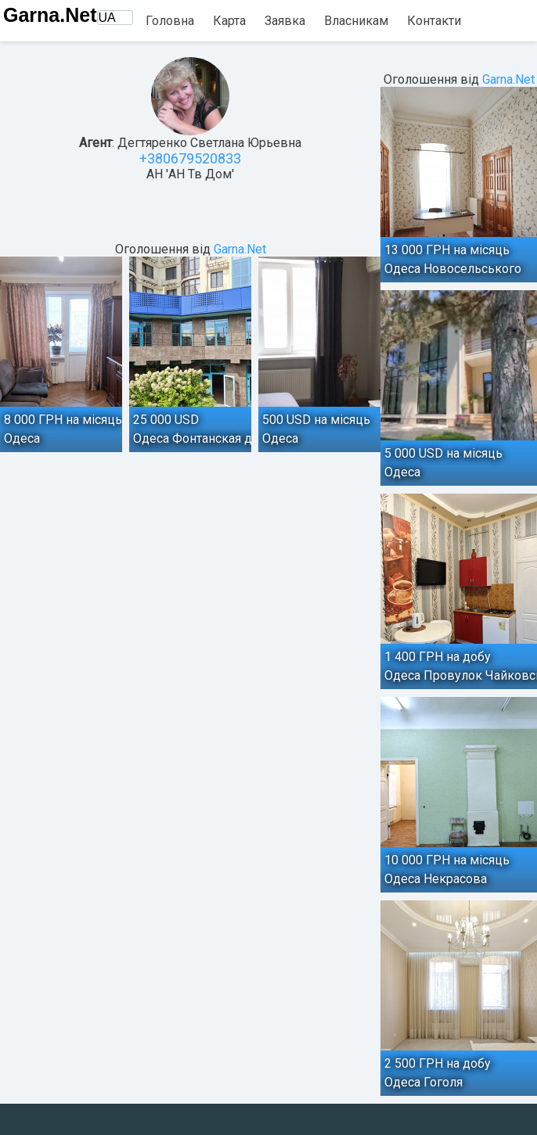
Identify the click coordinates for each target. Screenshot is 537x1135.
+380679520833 (190, 158)
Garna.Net (49, 15)
